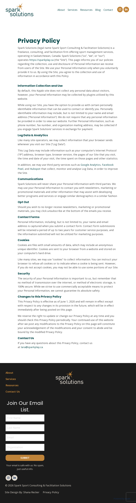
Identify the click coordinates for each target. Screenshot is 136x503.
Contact (108, 9)
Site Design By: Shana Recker (22, 492)
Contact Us (13, 391)
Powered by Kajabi (122, 498)
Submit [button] (25, 457)
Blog (98, 9)
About (61, 9)
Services (72, 9)
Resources (86, 9)
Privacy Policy (51, 492)
